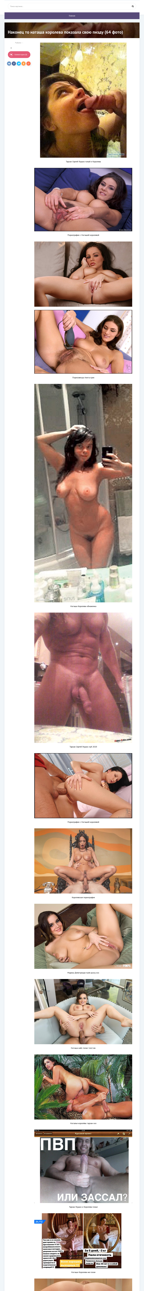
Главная (72, 15)
